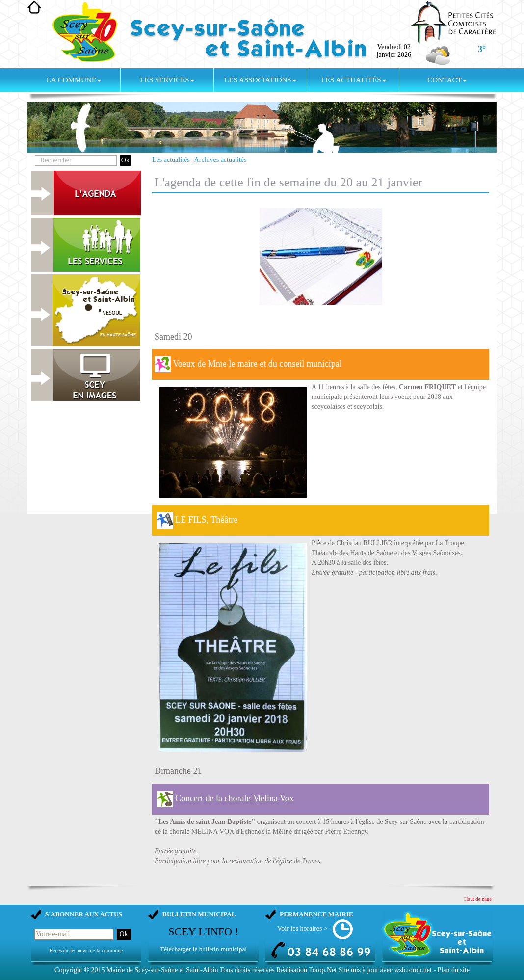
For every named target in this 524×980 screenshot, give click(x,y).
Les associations (260, 80)
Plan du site (454, 970)
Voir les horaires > (302, 928)
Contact (447, 80)
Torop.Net (323, 970)
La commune (74, 80)
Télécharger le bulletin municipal (203, 949)
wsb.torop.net (413, 970)
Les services (167, 80)
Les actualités (353, 80)
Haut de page (478, 898)
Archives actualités (220, 159)
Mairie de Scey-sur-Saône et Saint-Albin (162, 970)
